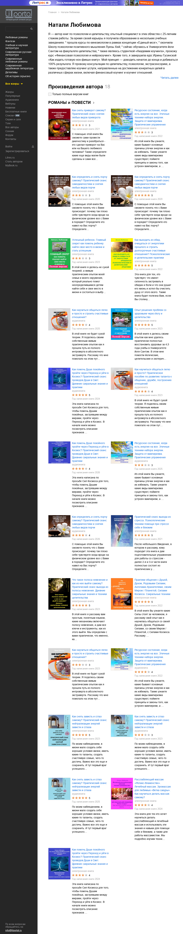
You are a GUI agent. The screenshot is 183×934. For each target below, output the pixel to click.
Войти (8, 146)
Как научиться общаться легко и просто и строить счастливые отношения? (90, 314)
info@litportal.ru (13, 930)
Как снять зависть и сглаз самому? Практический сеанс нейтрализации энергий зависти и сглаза (89, 722)
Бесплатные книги (16, 111)
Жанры (9, 91)
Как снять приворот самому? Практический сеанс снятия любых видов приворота (89, 114)
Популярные (12, 95)
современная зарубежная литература (19, 67)
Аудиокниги (12, 99)
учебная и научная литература (16, 46)
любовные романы (16, 37)
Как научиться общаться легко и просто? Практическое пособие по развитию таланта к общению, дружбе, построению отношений (153, 376)
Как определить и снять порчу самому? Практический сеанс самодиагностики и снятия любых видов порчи (89, 182)
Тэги (8, 123)
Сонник (9, 131)
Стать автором (14, 161)
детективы (11, 72)
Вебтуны (10, 103)
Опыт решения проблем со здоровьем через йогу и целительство (150, 314)
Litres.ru (10, 157)
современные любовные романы (16, 60)
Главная (52, 12)
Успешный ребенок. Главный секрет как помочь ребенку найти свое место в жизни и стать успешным (89, 245)
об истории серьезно (17, 76)
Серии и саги (13, 119)
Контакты (10, 139)
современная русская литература (18, 53)
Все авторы (12, 127)
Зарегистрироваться (17, 151)
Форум (9, 135)
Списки (9, 115)
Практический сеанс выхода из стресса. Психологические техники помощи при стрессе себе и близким (153, 522)
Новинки (10, 107)
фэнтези (10, 41)
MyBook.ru (11, 165)
